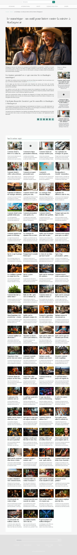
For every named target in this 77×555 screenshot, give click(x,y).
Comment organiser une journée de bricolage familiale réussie (14, 235)
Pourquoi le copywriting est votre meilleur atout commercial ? (46, 317)
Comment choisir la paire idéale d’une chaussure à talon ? (62, 460)
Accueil (7, 11)
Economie (12, 6)
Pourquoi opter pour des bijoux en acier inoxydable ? (62, 214)
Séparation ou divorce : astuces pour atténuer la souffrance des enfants (30, 337)
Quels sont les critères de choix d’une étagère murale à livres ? (46, 337)
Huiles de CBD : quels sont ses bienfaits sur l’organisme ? (29, 296)
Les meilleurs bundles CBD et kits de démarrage (29, 521)
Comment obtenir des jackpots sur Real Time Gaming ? (14, 378)
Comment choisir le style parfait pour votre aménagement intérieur (30, 194)
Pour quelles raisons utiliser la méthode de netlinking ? (61, 419)
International (25, 6)
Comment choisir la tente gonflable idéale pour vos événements (14, 214)
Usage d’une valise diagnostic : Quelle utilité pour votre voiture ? (30, 378)
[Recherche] (37, 2)
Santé (38, 6)
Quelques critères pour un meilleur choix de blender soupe (45, 439)
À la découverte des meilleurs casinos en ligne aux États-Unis (13, 521)
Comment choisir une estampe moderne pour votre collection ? (63, 120)
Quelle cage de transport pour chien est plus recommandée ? (46, 235)
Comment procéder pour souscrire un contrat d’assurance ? (30, 501)
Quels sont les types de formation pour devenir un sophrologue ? (62, 337)
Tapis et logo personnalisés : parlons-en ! (62, 255)
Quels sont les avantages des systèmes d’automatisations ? (46, 276)
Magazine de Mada (31, 81)
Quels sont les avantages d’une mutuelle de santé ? (46, 480)
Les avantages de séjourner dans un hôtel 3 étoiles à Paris (30, 235)
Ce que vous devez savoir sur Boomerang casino (45, 399)
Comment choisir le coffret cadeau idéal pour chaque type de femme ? (14, 174)
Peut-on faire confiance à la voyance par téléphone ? (46, 501)
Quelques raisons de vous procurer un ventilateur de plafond (61, 317)
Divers (66, 6)
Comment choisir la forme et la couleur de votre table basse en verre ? (64, 82)
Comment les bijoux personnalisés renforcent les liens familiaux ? (64, 101)
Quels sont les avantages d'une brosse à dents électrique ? (14, 460)
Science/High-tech (52, 6)
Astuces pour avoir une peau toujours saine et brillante (61, 439)
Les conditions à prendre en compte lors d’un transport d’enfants (14, 276)
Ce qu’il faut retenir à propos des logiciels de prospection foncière (61, 378)
